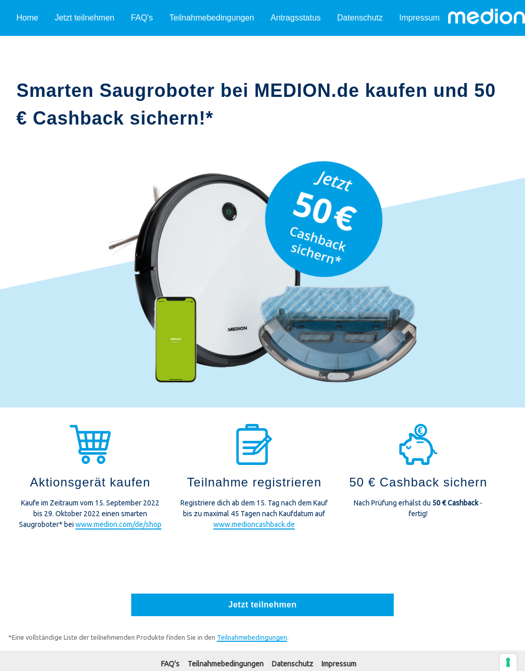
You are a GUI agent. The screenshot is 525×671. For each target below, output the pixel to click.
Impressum (419, 17)
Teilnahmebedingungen (211, 17)
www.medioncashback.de (254, 524)
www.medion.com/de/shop (118, 524)
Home (27, 17)
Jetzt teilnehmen (85, 17)
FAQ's (142, 17)
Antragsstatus (296, 17)
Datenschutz (360, 17)
